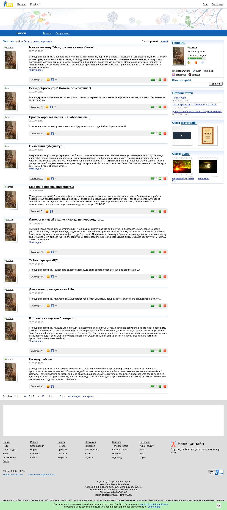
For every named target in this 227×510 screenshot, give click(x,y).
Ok (218, 505)
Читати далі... (36, 70)
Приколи (62, 449)
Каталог (116, 442)
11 (48, 396)
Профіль (178, 43)
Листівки (62, 453)
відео (208, 70)
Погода (61, 446)
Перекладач (9, 449)
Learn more (154, 506)
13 (59, 396)
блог (196, 70)
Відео (6, 453)
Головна (21, 4)
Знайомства (91, 449)
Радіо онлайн (191, 443)
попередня (74, 396)
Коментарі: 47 (37, 252)
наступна (88, 396)
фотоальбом (181, 70)
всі (18, 41)
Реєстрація (217, 4)
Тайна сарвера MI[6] (44, 260)
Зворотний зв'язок (13, 474)
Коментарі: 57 (37, 80)
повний (164, 41)
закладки (179, 74)
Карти (88, 453)
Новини (116, 453)
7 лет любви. (179, 97)
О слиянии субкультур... (47, 146)
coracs (8, 47)
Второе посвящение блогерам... (52, 318)
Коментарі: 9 (36, 211)
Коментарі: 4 (36, 107)
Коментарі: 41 (37, 386)
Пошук (61, 442)
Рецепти (62, 457)
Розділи (34, 4)
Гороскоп (90, 446)
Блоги (143, 449)
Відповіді (117, 457)
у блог (25, 41)
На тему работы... (42, 359)
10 (43, 396)
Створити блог (63, 33)
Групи (143, 457)
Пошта (6, 442)
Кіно (142, 453)
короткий (153, 41)
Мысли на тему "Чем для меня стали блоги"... (63, 47)
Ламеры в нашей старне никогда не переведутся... (66, 219)
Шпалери (35, 453)
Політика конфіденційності (41, 474)
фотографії (189, 122)
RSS (5, 446)
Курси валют (147, 446)
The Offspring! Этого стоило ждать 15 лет (194, 104)
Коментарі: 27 (37, 306)
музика (194, 74)
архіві (187, 80)
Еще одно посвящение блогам (51, 187)
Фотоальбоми (119, 449)
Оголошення (37, 446)
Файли (33, 457)
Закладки (145, 442)
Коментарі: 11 (37, 133)
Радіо (6, 461)
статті (189, 93)
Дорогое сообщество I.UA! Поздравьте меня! (197, 111)
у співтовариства (41, 41)
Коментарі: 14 (37, 277)
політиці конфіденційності (154, 504)
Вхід (205, 4)
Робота (34, 442)
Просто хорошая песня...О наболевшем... (59, 117)
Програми (90, 442)
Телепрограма (120, 446)
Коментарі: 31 (37, 178)
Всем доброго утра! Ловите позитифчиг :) (60, 88)
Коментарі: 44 (37, 351)
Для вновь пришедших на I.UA (51, 289)
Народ (33, 449)
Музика (89, 457)
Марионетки (203, 178)
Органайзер (9, 457)
